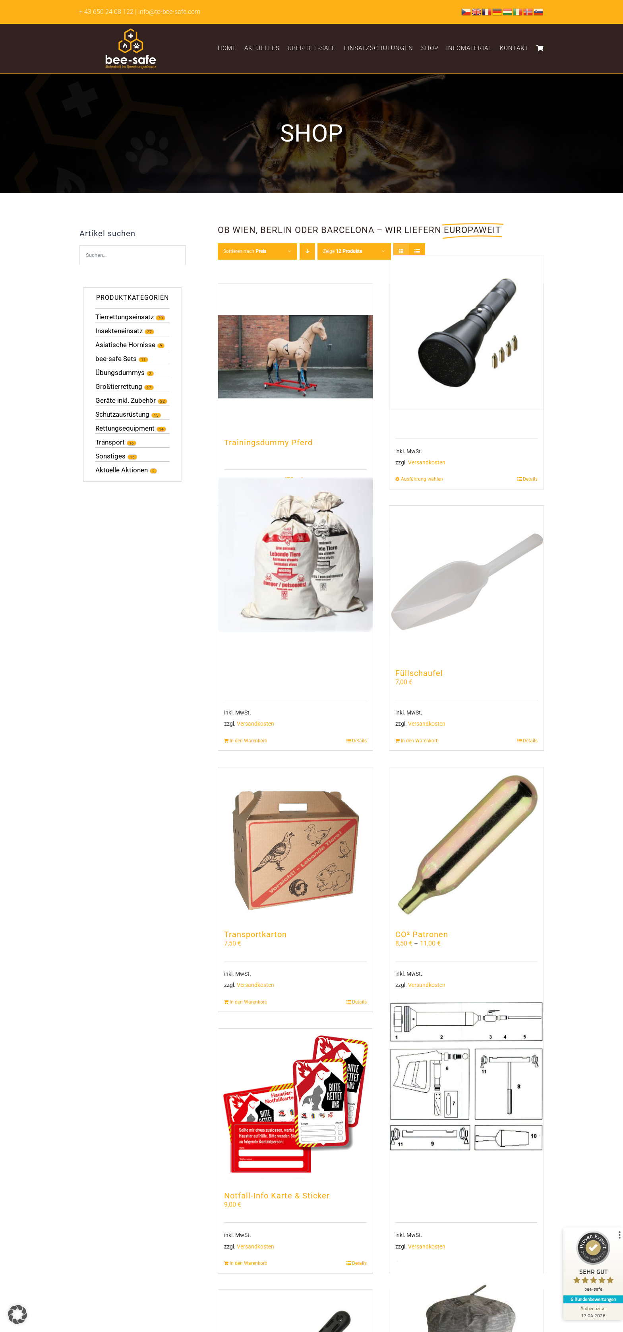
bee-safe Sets (116, 359)
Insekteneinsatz (119, 331)
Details (530, 479)
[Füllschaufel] (466, 583)
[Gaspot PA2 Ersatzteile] (466, 1077)
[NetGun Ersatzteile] (466, 333)
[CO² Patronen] (466, 844)
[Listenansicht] (417, 251)
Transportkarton (255, 934)
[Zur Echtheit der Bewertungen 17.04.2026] (593, 1311)
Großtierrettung (118, 386)
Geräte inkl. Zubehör (125, 400)
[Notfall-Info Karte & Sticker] (295, 1106)
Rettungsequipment (125, 428)
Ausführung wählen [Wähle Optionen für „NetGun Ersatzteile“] (422, 479)
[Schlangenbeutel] (295, 554)
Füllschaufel (419, 673)
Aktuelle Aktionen (121, 470)
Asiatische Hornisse (125, 345)
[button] (17, 1314)
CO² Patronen (421, 934)
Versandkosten (426, 462)
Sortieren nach (244, 251)
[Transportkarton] (295, 844)
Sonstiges (110, 456)
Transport (110, 442)
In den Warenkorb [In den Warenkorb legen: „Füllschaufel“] (420, 741)
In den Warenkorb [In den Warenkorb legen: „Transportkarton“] (248, 1002)
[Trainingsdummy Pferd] (295, 357)
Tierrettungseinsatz (124, 317)
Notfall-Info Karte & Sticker (277, 1195)
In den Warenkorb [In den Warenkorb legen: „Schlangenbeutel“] (248, 741)
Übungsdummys (120, 373)
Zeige (342, 251)
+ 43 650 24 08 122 (106, 12)
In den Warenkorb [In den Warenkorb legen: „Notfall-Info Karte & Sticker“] (248, 1263)
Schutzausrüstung (122, 414)
